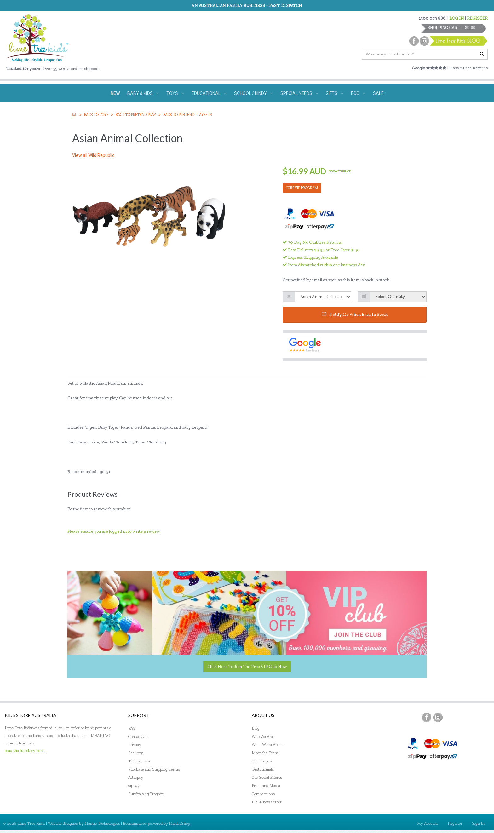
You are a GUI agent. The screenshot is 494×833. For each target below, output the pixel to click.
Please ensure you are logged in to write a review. (114, 531)
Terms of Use (139, 761)
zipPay (134, 785)
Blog (256, 728)
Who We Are (262, 736)
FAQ (132, 728)
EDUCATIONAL (209, 93)
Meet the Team (265, 752)
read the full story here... (26, 750)
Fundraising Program (146, 793)
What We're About (267, 744)
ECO (358, 93)
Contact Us (137, 736)
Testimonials (263, 769)
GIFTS (334, 93)
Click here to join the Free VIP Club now (247, 666)
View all (93, 155)
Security (135, 752)
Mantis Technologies (102, 823)
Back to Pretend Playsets (187, 115)
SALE (378, 93)
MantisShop (179, 823)
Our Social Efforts (267, 777)
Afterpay (135, 777)
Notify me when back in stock (355, 314)
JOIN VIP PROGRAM (302, 188)
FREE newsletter (267, 802)
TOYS (175, 93)
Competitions (263, 793)
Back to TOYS (96, 115)
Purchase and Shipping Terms (154, 769)
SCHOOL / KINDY (253, 93)
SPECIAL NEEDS (299, 93)
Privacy (134, 744)
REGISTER (477, 18)
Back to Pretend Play (136, 115)
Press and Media (266, 785)
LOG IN (456, 18)
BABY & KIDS (143, 93)
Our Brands (262, 761)
